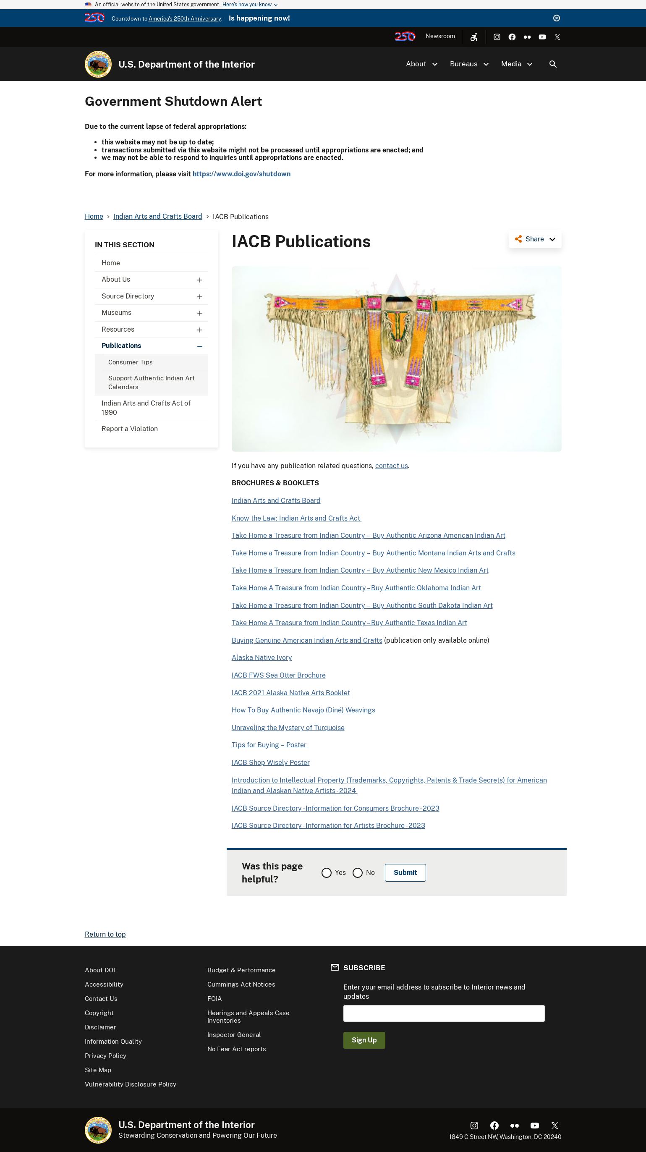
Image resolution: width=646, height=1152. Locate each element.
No (370, 873)
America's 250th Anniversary (185, 19)
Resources (155, 330)
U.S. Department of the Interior (186, 64)
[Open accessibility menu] (474, 37)
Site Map (98, 1069)
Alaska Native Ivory (262, 658)
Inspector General (234, 1034)
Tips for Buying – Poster (270, 745)
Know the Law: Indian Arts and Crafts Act (297, 518)
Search (553, 64)
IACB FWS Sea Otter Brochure (279, 675)
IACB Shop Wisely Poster (271, 763)
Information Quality (113, 1041)
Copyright (99, 1012)
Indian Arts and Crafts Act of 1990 (146, 407)
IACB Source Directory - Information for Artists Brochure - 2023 (328, 826)
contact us (391, 466)
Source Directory (155, 296)
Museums (155, 313)
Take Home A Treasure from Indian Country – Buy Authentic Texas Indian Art (349, 623)
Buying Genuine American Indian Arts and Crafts (307, 640)
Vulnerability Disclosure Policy (130, 1084)
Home (111, 263)
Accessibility (104, 984)
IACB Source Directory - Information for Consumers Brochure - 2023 (335, 808)
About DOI (100, 970)
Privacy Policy (105, 1055)
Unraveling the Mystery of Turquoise (288, 728)
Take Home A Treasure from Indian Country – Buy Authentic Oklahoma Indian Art (356, 588)
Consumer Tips (130, 362)
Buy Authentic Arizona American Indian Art (438, 535)
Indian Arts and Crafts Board (276, 501)
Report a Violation (130, 429)
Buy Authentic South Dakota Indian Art (432, 606)
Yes (340, 873)
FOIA (214, 998)
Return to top (105, 934)
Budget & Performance (241, 970)
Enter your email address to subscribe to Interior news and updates (434, 991)
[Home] (98, 64)
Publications (155, 346)
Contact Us (101, 998)
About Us (155, 280)
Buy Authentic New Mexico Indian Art (430, 570)
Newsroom (440, 36)
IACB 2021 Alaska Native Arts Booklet (291, 693)
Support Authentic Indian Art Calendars (151, 382)
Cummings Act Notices (241, 984)
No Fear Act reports (236, 1049)
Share (535, 239)
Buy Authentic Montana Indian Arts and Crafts (443, 553)
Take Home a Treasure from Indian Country (299, 535)
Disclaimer (100, 1027)
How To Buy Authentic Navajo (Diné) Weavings (303, 710)
